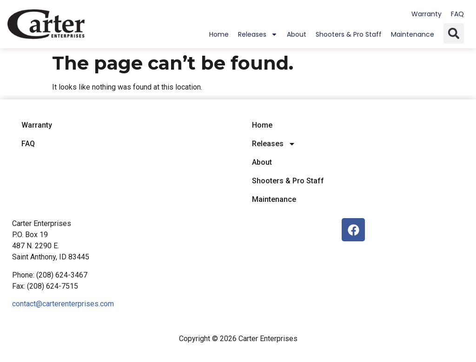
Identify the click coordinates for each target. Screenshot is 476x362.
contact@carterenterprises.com (63, 303)
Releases (258, 34)
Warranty (426, 14)
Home (219, 34)
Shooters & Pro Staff (349, 34)
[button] (453, 33)
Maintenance (412, 34)
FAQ (457, 14)
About (296, 34)
